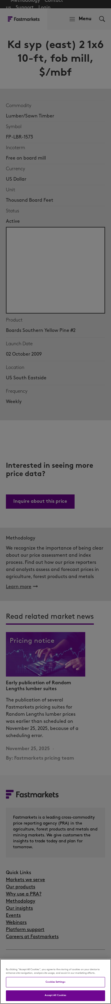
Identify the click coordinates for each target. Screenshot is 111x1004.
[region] (55, 981)
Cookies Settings (55, 982)
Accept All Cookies (55, 995)
